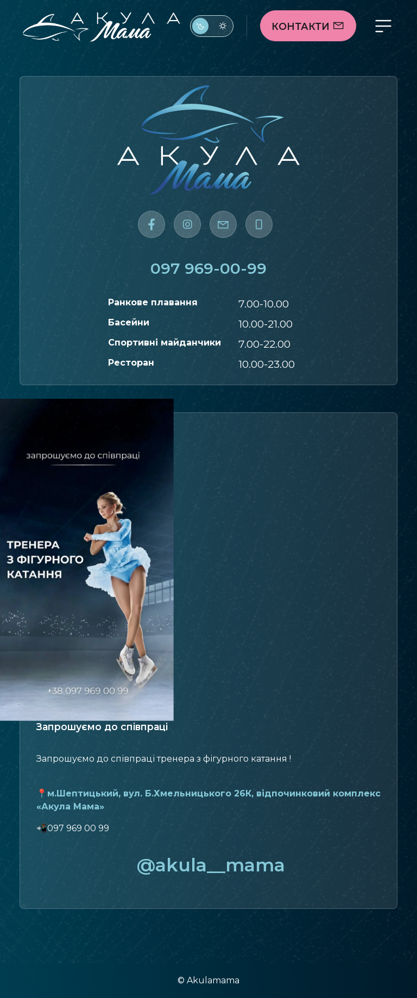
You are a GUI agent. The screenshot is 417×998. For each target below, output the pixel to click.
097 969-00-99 (208, 268)
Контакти (308, 26)
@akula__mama (208, 865)
